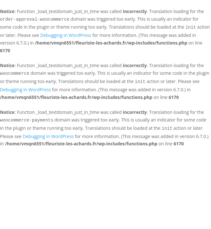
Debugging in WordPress (65, 35)
